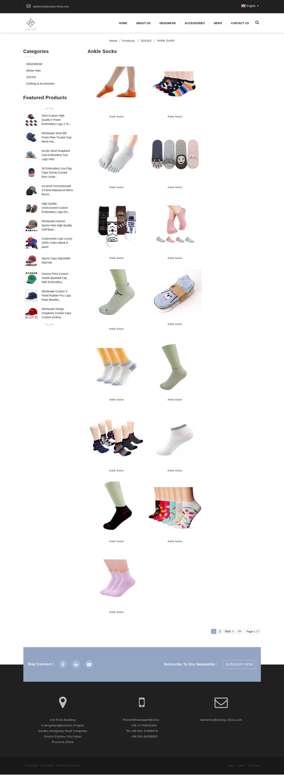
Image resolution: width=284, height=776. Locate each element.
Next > (229, 632)
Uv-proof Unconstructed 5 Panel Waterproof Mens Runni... (57, 190)
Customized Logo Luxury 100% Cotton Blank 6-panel (57, 243)
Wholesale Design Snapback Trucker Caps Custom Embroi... (56, 313)
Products (129, 41)
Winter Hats (33, 71)
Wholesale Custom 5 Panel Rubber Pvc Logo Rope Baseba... (56, 296)
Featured (253, 766)
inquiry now (241, 665)
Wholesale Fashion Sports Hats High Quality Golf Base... (57, 225)
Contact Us (240, 23)
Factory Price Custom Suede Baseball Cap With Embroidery (55, 278)
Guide (240, 766)
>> (239, 632)
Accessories (195, 23)
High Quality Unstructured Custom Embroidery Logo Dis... (56, 208)
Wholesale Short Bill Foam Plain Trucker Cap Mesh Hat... (57, 137)
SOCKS (146, 41)
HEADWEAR (168, 23)
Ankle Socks (166, 40)
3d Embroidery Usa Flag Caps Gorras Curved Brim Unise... (57, 173)
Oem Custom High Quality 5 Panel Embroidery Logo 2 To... (56, 120)
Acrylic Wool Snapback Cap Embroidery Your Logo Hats (56, 155)
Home (123, 23)
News (218, 23)
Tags (231, 766)
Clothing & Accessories (40, 84)
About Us (143, 23)
